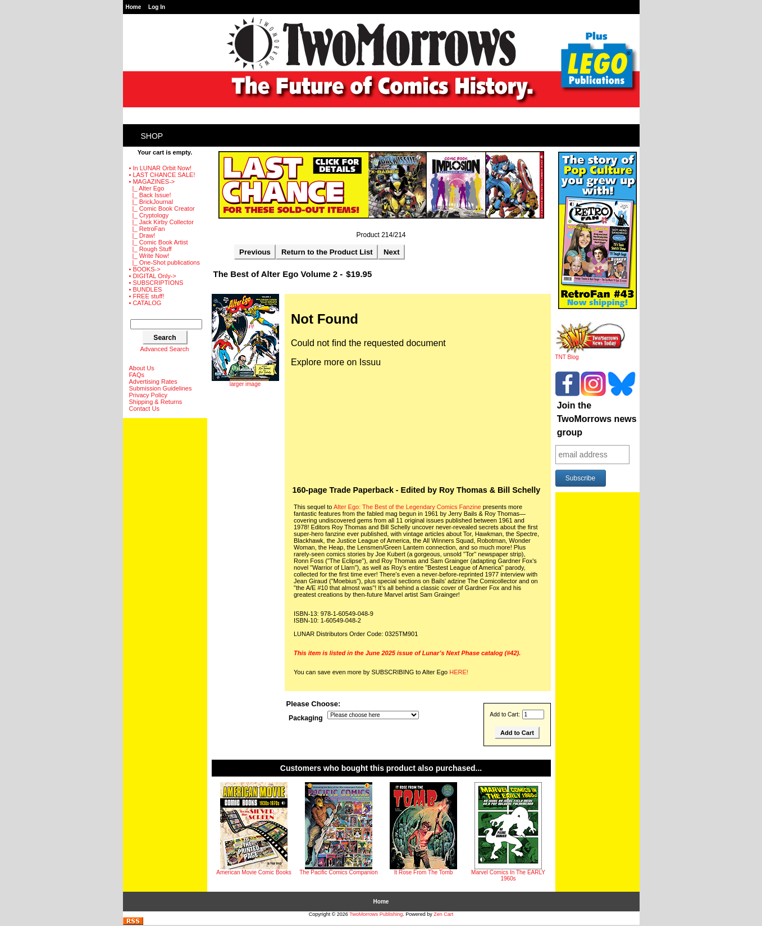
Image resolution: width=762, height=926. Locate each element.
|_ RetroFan (147, 228)
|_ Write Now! (149, 255)
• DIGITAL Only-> (152, 276)
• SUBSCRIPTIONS (156, 282)
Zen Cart (443, 914)
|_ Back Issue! (150, 195)
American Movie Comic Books (253, 872)
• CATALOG (145, 302)
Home (134, 7)
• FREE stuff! (147, 296)
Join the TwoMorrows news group (597, 419)
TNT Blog (590, 354)
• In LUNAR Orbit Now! (160, 168)
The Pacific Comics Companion (338, 872)
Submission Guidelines (160, 388)
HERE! (458, 672)
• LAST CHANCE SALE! (162, 174)
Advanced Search (164, 349)
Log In (156, 7)
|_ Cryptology (149, 215)
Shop (152, 135)
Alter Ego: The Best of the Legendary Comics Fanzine (407, 506)
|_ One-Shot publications (164, 262)
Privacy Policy (148, 395)
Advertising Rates (153, 381)
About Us (141, 368)
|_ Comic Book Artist (158, 242)
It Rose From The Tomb (423, 872)
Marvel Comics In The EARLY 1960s (508, 875)
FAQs (137, 374)
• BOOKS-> (145, 269)
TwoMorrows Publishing (376, 914)
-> (152, 181)
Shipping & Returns (155, 401)
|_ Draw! (142, 235)
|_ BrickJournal (151, 201)
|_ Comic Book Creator (162, 208)
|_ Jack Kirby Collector (161, 222)
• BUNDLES (145, 289)
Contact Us (144, 408)
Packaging (306, 718)
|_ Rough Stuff (150, 249)
